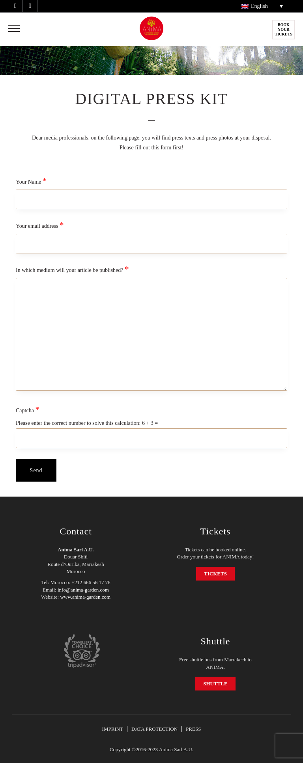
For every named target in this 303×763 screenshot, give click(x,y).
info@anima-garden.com (83, 590)
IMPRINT (112, 729)
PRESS (193, 729)
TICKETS (215, 574)
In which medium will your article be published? (151, 328)
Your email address (151, 233)
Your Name (151, 189)
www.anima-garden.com (85, 597)
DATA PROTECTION (154, 729)
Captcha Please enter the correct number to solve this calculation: (151, 423)
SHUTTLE (215, 684)
